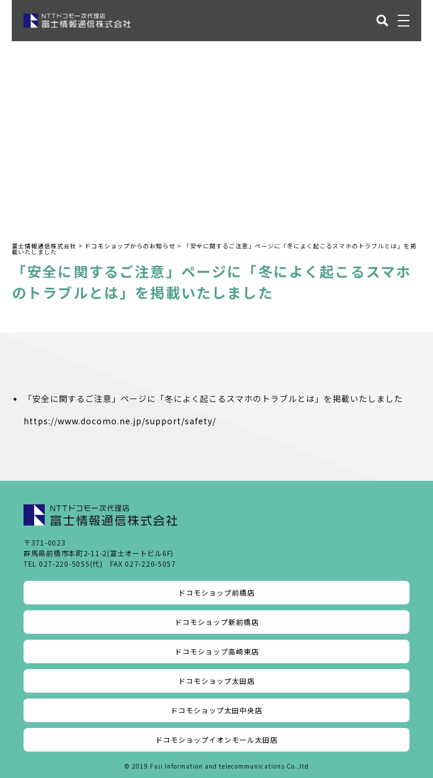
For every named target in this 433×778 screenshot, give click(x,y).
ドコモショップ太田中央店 (216, 710)
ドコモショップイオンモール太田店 (216, 739)
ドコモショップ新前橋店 (217, 622)
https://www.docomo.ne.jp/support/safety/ (120, 421)
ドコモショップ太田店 (216, 681)
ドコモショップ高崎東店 (217, 651)
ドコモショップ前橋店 (216, 592)
